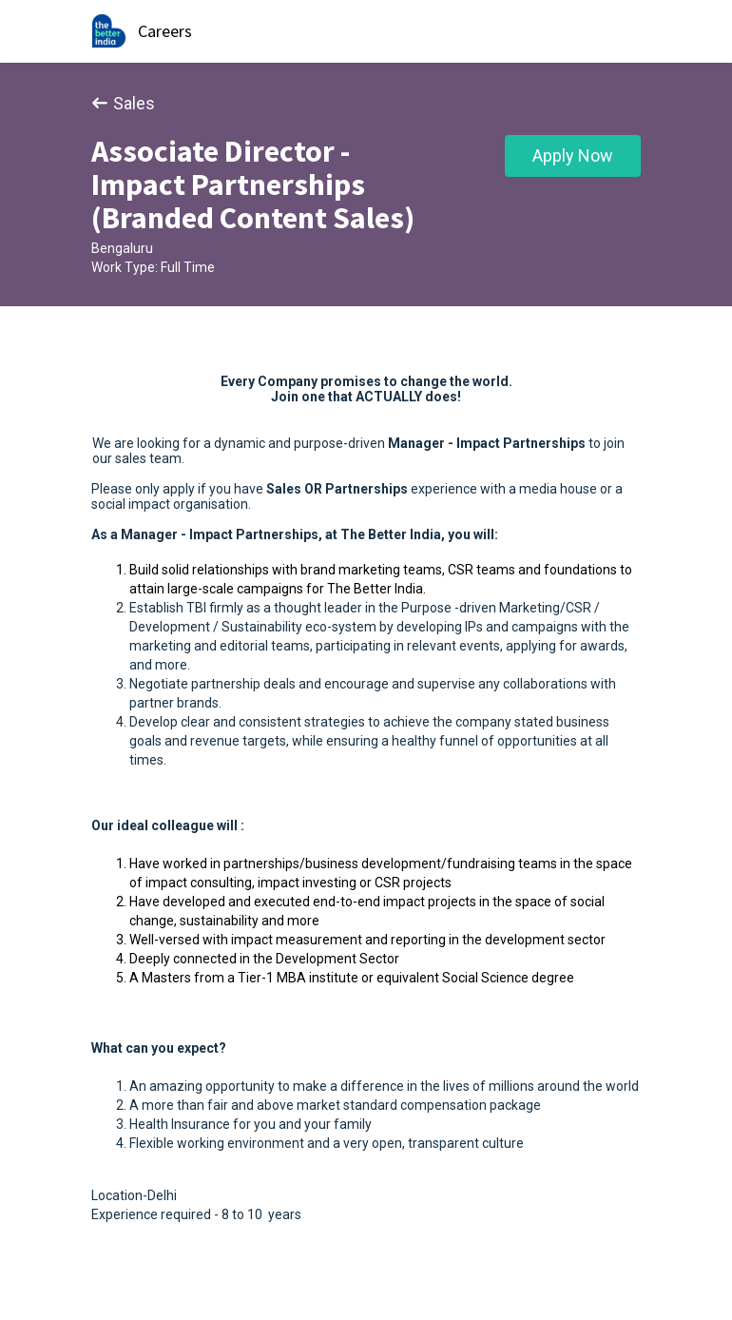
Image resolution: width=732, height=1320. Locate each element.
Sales (123, 103)
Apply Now (572, 155)
